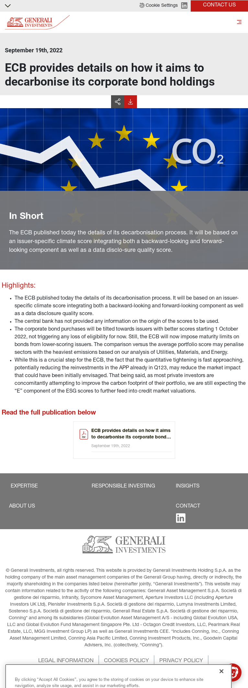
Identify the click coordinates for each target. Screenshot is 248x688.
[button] (158, 6)
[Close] (221, 681)
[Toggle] (239, 22)
